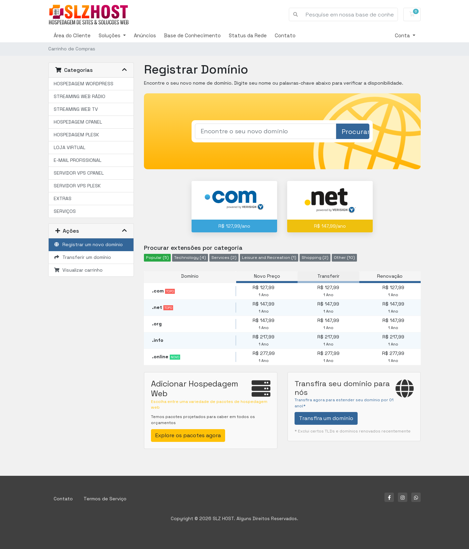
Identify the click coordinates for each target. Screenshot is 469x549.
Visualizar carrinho (78, 270)
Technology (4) (190, 257)
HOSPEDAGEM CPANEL (78, 122)
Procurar (355, 131)
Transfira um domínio (326, 418)
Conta (403, 35)
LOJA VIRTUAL (69, 147)
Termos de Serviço (105, 499)
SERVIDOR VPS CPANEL (79, 173)
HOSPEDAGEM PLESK (76, 135)
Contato (285, 35)
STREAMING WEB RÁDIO (79, 96)
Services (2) (224, 257)
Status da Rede (248, 35)
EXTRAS (62, 198)
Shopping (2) (315, 257)
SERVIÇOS (65, 211)
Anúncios (145, 35)
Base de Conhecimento (192, 35)
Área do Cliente (72, 35)
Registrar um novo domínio (88, 244)
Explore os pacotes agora (188, 435)
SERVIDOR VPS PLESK (77, 186)
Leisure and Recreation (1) (269, 257)
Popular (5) (157, 257)
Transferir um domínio (82, 257)
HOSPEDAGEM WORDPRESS (83, 84)
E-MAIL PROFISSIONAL (77, 160)
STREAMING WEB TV (76, 109)
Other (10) (344, 257)
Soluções (110, 35)
